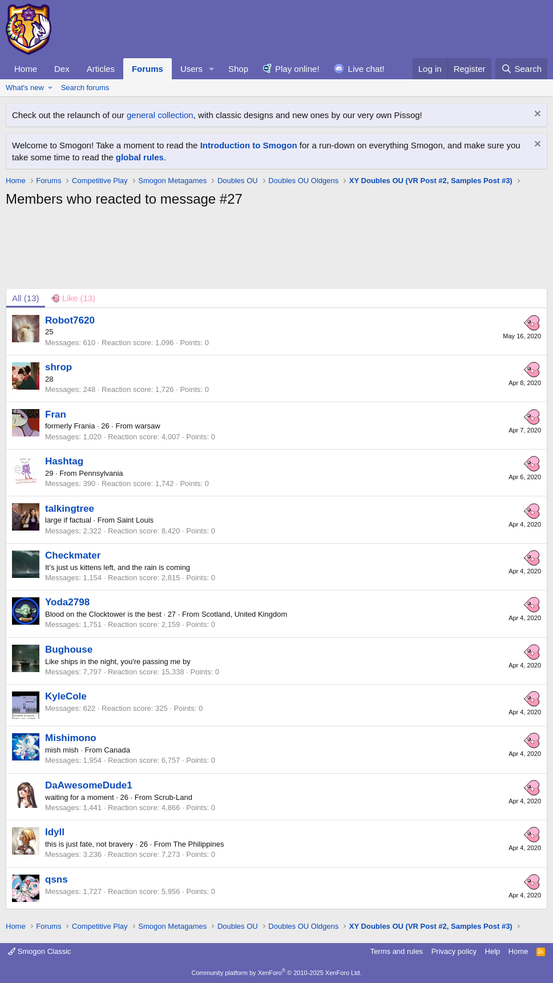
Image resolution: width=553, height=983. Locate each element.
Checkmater (72, 555)
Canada (117, 750)
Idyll (54, 832)
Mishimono (70, 738)
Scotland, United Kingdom (244, 614)
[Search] (521, 68)
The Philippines (198, 844)
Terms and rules (396, 951)
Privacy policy (454, 951)
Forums (147, 69)
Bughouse (68, 649)
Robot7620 (70, 320)
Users (191, 69)
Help (492, 951)
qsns (56, 879)
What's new (25, 87)
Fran (55, 414)
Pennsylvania (101, 473)
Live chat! (366, 69)
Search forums (85, 87)
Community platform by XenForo (277, 972)
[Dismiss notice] (536, 115)
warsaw (147, 426)
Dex (62, 69)
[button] (212, 68)
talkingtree (69, 508)
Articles (101, 69)
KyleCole (66, 696)
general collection (160, 115)
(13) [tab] (25, 298)
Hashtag (64, 461)
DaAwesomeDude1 (88, 785)
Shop (238, 69)
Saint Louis (135, 520)
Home (25, 69)
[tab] (73, 298)
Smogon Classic (39, 951)
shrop (58, 367)
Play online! (297, 69)
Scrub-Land (173, 797)
